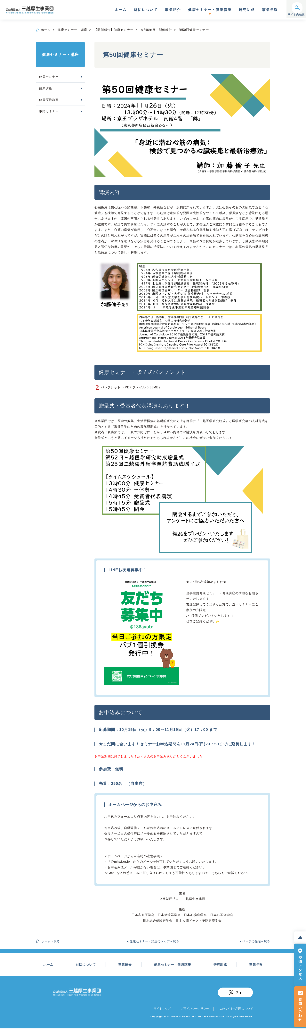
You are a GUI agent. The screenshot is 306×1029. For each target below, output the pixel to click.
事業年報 (270, 10)
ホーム (120, 10)
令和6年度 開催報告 (156, 29)
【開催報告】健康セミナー (113, 29)
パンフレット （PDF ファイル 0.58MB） (131, 387)
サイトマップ (162, 1009)
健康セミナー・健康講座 (209, 10)
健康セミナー (49, 76)
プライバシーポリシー (194, 1009)
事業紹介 (173, 10)
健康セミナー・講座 (72, 29)
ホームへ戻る (50, 941)
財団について (145, 10)
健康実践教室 (49, 99)
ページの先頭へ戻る (256, 941)
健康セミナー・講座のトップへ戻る (154, 941)
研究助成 (247, 10)
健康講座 (45, 88)
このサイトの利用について (236, 1009)
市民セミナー (49, 111)
